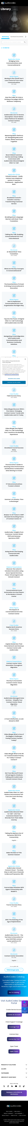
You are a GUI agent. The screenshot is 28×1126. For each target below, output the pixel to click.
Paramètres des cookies (14, 378)
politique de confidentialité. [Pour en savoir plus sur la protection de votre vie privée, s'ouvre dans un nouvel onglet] (12, 374)
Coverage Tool (14, 1027)
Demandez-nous (25, 1012)
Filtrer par (5, 48)
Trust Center (9, 1111)
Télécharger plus (12, 970)
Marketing (5, 37)
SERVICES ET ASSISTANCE (8, 1077)
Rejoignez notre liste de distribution (14, 1093)
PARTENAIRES (5, 1073)
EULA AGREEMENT (18, 1113)
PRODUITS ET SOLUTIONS (8, 1065)
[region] (14, 371)
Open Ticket (14, 1051)
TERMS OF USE (14, 1115)
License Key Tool (14, 1039)
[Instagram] (20, 1087)
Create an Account (14, 1015)
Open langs (23, 3)
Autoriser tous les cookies (14, 382)
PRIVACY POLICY (5, 1115)
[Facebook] (8, 1087)
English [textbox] (14, 840)
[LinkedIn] (12, 1087)
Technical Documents (16, 37)
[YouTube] (16, 1087)
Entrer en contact (25, 1005)
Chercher (20, 3)
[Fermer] (25, 359)
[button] (25, 36)
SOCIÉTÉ (3, 1069)
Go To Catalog (14, 992)
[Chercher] (24, 42)
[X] (4, 1087)
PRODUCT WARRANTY (8, 1113)
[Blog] (24, 1087)
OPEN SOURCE (17, 1111)
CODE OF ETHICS (22, 1115)
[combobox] (14, 840)
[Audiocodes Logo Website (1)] (8, 3)
